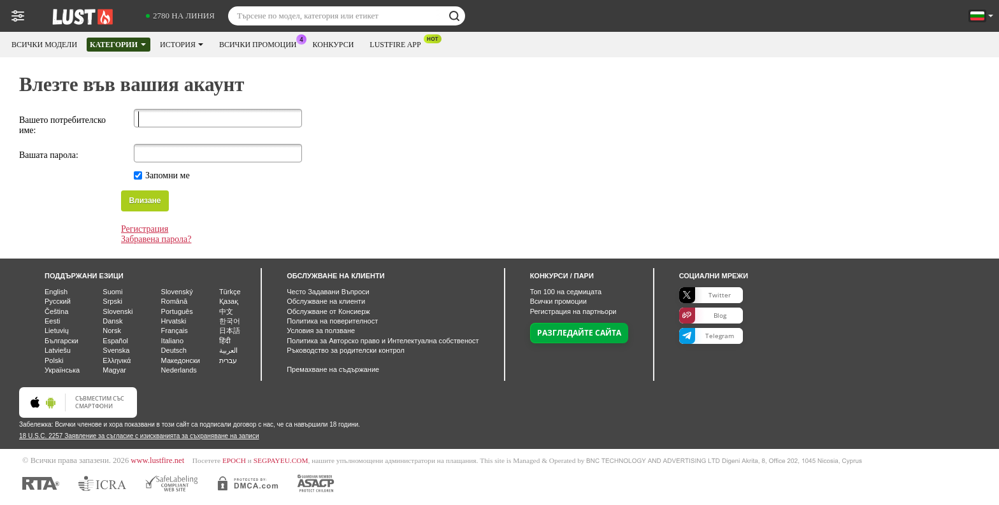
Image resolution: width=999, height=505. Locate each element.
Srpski (112, 301)
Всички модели (44, 44)
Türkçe (230, 291)
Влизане (145, 200)
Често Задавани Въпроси (328, 291)
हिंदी (225, 341)
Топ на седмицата (565, 291)
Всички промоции (261, 43)
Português (177, 311)
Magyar (114, 370)
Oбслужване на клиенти (326, 301)
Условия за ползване (321, 330)
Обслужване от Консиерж (328, 311)
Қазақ (228, 301)
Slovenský (177, 291)
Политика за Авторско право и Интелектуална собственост (382, 341)
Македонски (180, 360)
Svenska (116, 350)
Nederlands (179, 370)
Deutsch (174, 350)
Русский (58, 301)
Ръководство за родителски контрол (346, 350)
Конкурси (333, 44)
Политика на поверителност (332, 321)
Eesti (52, 321)
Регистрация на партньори (573, 311)
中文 (226, 311)
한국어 (229, 321)
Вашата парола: (48, 155)
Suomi (112, 291)
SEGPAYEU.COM (281, 460)
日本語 (229, 330)
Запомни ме (167, 175)
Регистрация (144, 229)
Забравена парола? (156, 239)
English (56, 291)
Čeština (56, 311)
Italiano (172, 341)
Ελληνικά (117, 360)
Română (174, 301)
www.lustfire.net (157, 460)
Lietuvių (57, 330)
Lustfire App (398, 43)
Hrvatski (174, 321)
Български (61, 341)
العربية (228, 350)
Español (115, 341)
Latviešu (58, 350)
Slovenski (118, 311)
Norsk (112, 330)
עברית (228, 360)
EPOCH (234, 460)
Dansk (112, 321)
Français (174, 330)
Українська (62, 370)
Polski (54, 360)
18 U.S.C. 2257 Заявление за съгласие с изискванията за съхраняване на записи (139, 435)
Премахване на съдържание (333, 369)
